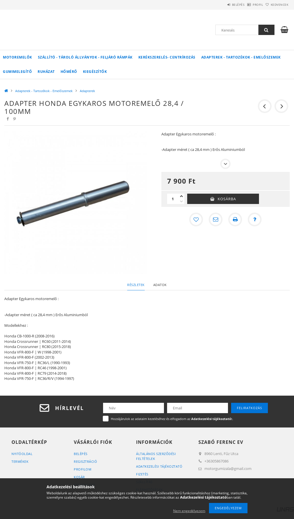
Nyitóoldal (21, 454)
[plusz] (181, 196)
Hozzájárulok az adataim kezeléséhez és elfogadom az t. (172, 419)
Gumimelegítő (17, 71)
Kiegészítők (95, 71)
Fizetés (142, 474)
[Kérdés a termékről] (255, 219)
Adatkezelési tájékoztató (159, 466)
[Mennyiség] (173, 199)
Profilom (82, 469)
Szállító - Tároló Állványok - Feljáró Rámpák (85, 57)
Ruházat (46, 71)
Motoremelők (17, 57)
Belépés (223, 5)
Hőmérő (69, 71)
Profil (249, 5)
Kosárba (227, 198)
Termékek (19, 461)
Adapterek (87, 91)
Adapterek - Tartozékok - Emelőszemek (241, 57)
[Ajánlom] (216, 219)
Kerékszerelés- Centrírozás (167, 57)
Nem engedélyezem (189, 510)
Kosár (79, 477)
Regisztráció (85, 461)
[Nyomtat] (235, 219)
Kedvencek (276, 5)
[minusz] (181, 201)
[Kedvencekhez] (196, 219)
